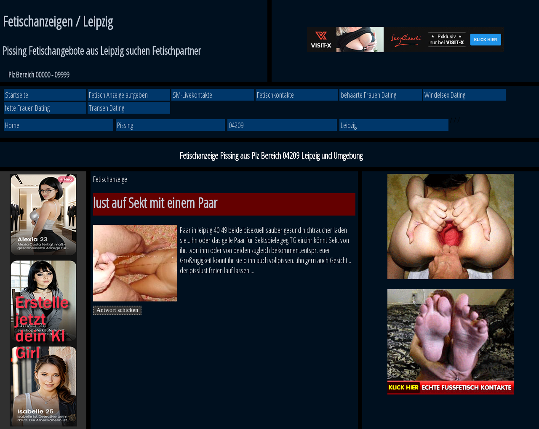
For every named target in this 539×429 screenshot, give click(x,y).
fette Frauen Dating (27, 108)
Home (12, 125)
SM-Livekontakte (192, 95)
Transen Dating (106, 108)
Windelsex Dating (444, 95)
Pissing (125, 125)
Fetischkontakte (275, 95)
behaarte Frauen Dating (368, 95)
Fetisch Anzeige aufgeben (118, 95)
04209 (236, 125)
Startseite (16, 95)
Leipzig (349, 125)
